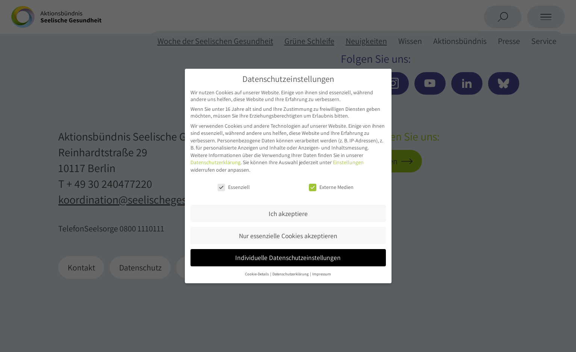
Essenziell (234, 187)
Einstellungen (348, 162)
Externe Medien (331, 187)
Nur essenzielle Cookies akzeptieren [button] (288, 235)
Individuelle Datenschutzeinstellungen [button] (288, 257)
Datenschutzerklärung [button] (290, 273)
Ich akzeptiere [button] (288, 213)
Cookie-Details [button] (257, 273)
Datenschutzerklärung (215, 162)
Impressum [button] (321, 273)
